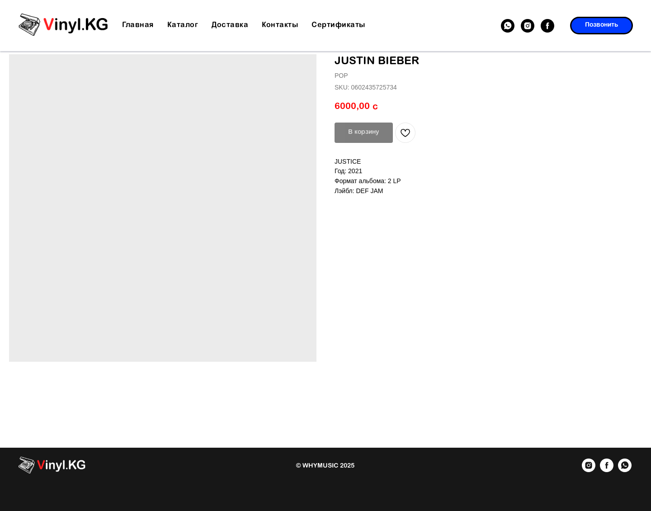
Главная (138, 25)
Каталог (182, 25)
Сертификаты (338, 25)
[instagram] (527, 26)
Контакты (280, 25)
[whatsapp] (507, 26)
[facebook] (547, 26)
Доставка (230, 25)
